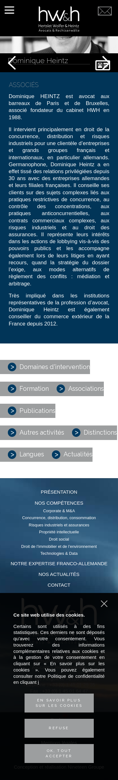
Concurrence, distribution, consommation (59, 517)
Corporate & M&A (59, 510)
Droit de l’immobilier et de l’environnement (59, 546)
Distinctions (94, 432)
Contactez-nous (104, 26)
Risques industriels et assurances (59, 525)
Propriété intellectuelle (59, 532)
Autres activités (36, 432)
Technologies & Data (58, 553)
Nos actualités (59, 574)
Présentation (59, 492)
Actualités (72, 454)
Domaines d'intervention (49, 367)
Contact (59, 585)
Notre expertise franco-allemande (59, 563)
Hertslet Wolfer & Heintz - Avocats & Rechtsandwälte (59, 19)
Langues (26, 454)
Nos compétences (59, 503)
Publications (31, 411)
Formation (28, 388)
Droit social (59, 539)
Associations (80, 388)
